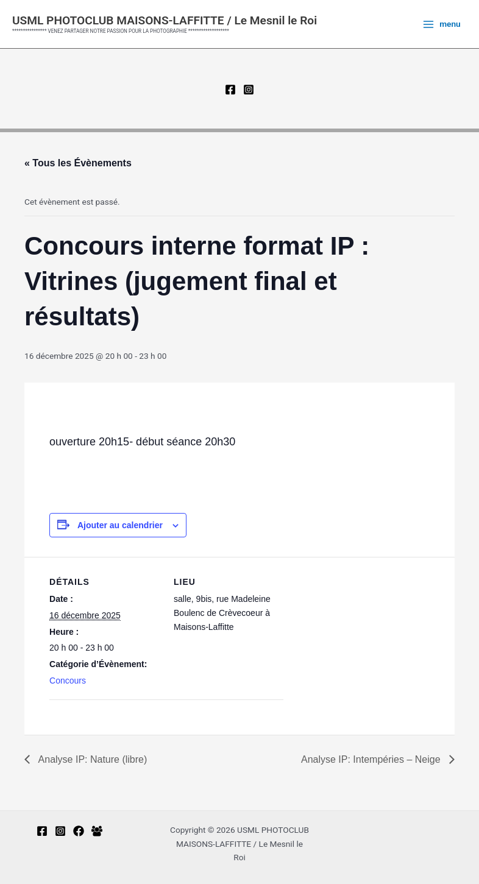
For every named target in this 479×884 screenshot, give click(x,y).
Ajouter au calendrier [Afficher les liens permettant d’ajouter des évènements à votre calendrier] (120, 525)
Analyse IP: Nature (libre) (91, 759)
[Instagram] (248, 89)
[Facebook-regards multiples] (78, 831)
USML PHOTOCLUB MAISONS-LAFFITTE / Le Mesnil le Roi (164, 20)
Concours (67, 680)
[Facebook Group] (96, 831)
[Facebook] (230, 89)
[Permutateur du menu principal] (441, 24)
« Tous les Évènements (78, 163)
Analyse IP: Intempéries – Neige (372, 759)
